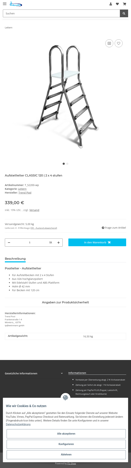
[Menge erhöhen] (58, 242)
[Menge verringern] (9, 242)
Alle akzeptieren (66, 433)
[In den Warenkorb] (97, 242)
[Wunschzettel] (117, 4)
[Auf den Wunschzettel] (119, 43)
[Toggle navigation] (4, 2)
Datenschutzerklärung (18, 424)
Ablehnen (66, 454)
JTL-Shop (71, 463)
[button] (110, 4)
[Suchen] (61, 13)
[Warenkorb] (124, 4)
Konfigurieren (66, 444)
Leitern (22, 189)
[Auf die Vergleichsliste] (109, 43)
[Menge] (30, 242)
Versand (34, 210)
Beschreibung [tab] (15, 258)
